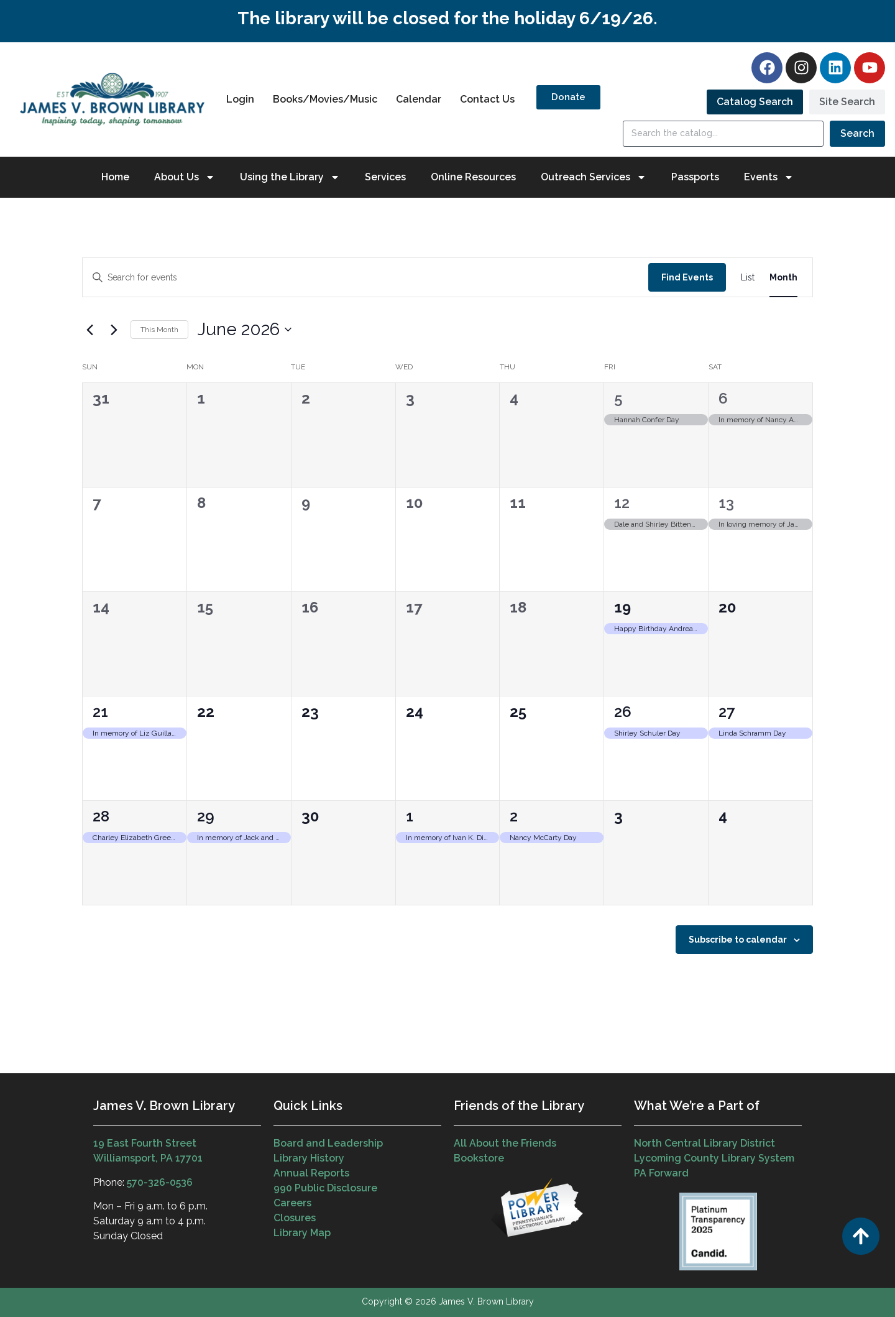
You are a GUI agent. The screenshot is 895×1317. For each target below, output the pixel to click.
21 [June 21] (100, 712)
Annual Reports (311, 1173)
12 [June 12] (622, 503)
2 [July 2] (514, 816)
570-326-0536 (160, 1182)
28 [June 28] (101, 816)
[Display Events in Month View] (783, 277)
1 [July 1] (409, 816)
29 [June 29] (205, 816)
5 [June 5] (618, 398)
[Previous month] (89, 329)
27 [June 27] (726, 712)
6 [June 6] (723, 398)
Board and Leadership (328, 1143)
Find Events (687, 277)
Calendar (418, 99)
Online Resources (473, 177)
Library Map (302, 1233)
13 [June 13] (726, 503)
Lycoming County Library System (714, 1158)
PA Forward (661, 1173)
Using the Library (290, 177)
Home (115, 177)
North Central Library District (704, 1143)
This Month (159, 329)
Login (240, 99)
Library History (308, 1158)
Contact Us (487, 99)
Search (857, 133)
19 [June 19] (622, 607)
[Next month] (113, 329)
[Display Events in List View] (748, 277)
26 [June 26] (622, 712)
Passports (695, 177)
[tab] (755, 102)
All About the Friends (505, 1143)
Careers (292, 1203)
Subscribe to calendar (738, 940)
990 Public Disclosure (325, 1188)
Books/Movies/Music (325, 99)
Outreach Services (593, 177)
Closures (294, 1218)
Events (769, 177)
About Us (184, 177)
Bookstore (479, 1158)
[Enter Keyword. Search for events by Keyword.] (365, 277)
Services (385, 177)
